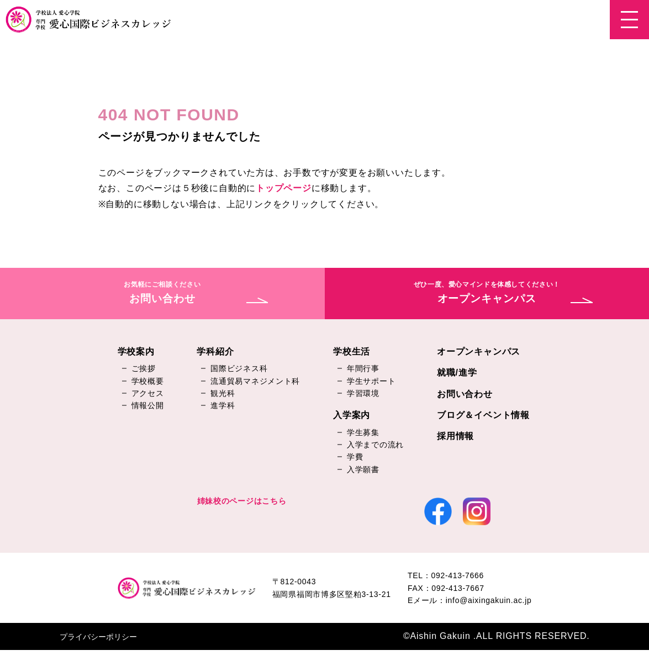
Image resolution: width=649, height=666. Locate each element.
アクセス (147, 393)
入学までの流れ (375, 445)
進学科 (222, 406)
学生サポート (371, 381)
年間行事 (363, 368)
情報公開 (147, 406)
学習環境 (363, 393)
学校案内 (136, 352)
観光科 (222, 393)
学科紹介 (215, 352)
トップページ (284, 188)
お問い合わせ (465, 394)
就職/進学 (457, 373)
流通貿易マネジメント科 (255, 381)
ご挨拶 (143, 368)
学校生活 (351, 352)
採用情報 (455, 437)
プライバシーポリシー (98, 652)
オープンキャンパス (478, 352)
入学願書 (363, 470)
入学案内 (351, 416)
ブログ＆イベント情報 (483, 415)
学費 (355, 457)
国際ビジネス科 (238, 368)
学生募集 (363, 433)
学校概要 (147, 381)
